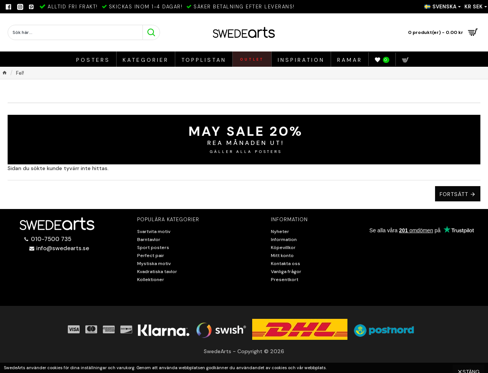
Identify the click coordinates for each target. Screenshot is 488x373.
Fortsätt (454, 194)
